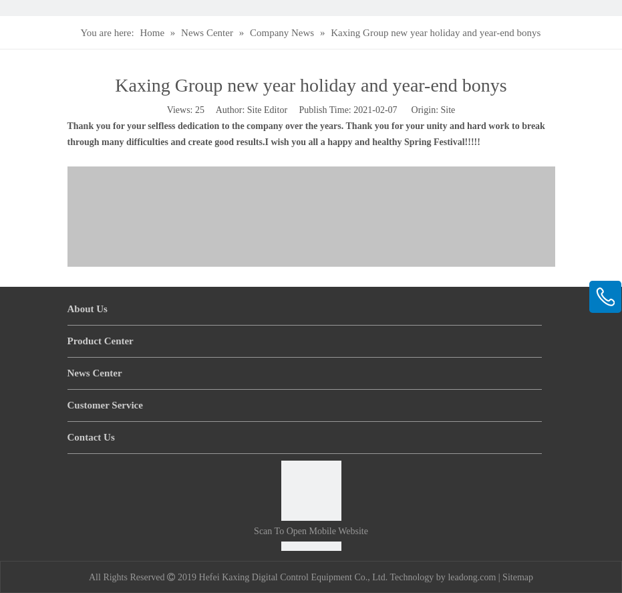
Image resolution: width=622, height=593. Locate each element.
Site (448, 110)
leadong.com (472, 577)
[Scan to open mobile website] (311, 491)
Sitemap (517, 577)
